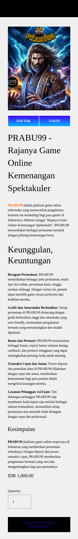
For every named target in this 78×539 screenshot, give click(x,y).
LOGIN (54, 121)
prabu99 (39, 8)
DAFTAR (23, 121)
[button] (39, 521)
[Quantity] (19, 498)
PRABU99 (15, 203)
